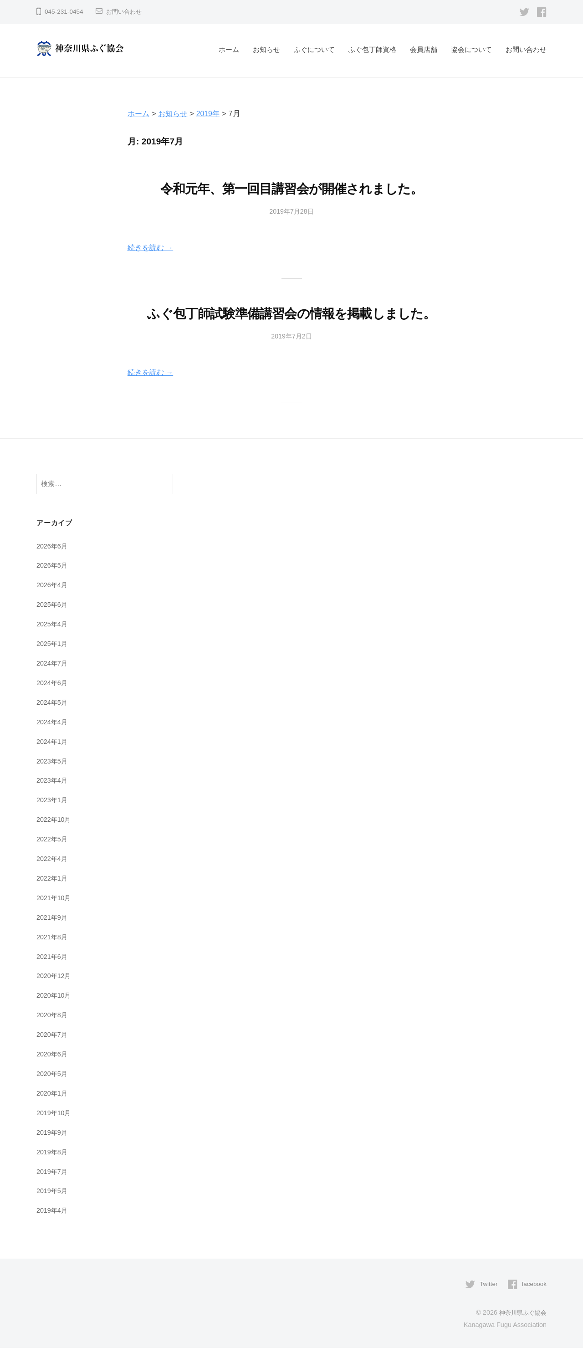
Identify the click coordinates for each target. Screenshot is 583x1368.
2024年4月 (53, 743)
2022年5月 (53, 860)
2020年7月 (53, 1055)
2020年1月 (53, 1114)
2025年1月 (53, 665)
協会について (471, 49)
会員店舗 (423, 49)
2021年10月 (54, 918)
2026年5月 (53, 587)
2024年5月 (53, 724)
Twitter (486, 1304)
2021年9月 (53, 938)
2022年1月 (53, 899)
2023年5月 (53, 782)
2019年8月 (53, 1172)
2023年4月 (53, 801)
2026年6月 (53, 567)
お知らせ (266, 49)
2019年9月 (53, 1153)
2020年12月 (54, 997)
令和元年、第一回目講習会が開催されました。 (291, 188)
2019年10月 (54, 1133)
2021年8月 (53, 958)
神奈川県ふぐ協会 (521, 1333)
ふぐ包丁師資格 (372, 49)
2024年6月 (53, 704)
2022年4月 (53, 880)
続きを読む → (152, 247)
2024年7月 (53, 684)
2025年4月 (53, 646)
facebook (533, 1304)
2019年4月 (53, 1231)
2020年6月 (53, 1075)
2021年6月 (53, 977)
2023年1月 (53, 821)
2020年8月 (53, 1036)
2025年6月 (53, 626)
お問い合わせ (125, 11)
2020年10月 (54, 1016)
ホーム (229, 49)
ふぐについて (314, 49)
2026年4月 (53, 606)
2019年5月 (53, 1211)
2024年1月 (53, 763)
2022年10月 (54, 841)
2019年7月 (53, 1192)
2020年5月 (53, 1094)
